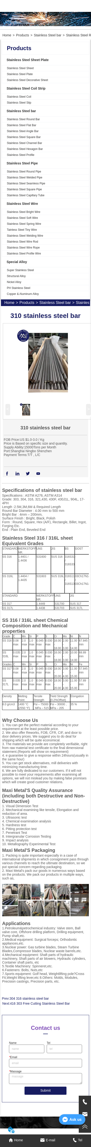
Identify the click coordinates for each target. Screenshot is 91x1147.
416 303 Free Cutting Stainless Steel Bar (40, 1003)
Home (6, 35)
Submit (45, 1090)
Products (22, 35)
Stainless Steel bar (47, 35)
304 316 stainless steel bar (29, 998)
